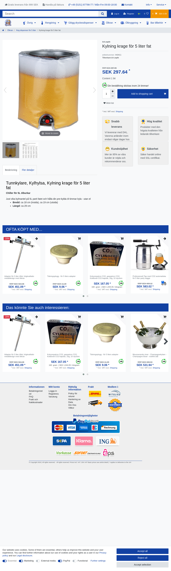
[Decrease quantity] (112, 96)
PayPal (66, 560)
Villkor (71, 408)
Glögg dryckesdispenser (81, 22)
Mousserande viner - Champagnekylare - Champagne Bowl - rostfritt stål (149, 355)
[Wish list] (146, 14)
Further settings (98, 560)
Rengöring (51, 22)
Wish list (109, 103)
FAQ (31, 396)
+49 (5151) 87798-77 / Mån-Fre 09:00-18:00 (93, 4)
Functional (83, 560)
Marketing (29, 560)
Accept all (142, 551)
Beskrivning (11, 170)
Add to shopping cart (148, 93)
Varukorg (53, 396)
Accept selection (142, 564)
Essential (12, 560)
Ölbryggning (132, 22)
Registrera (54, 394)
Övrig (30, 22)
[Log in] (115, 14)
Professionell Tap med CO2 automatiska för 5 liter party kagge (149, 277)
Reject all (142, 557)
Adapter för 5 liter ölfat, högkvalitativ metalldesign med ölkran (19, 277)
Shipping (119, 111)
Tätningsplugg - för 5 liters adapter (61, 276)
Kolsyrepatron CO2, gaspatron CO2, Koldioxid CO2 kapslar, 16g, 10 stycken (106, 277)
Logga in (53, 391)
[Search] (102, 14)
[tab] (11, 170)
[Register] (129, 14)
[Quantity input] (106, 93)
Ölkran (110, 22)
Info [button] (148, 4)
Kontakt (127, 4)
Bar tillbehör (157, 22)
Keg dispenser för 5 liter (26, 30)
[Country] (139, 14)
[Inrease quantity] (112, 91)
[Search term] (50, 14)
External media (48, 560)
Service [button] (160, 4)
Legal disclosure (24, 555)
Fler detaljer (28, 170)
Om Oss (72, 405)
